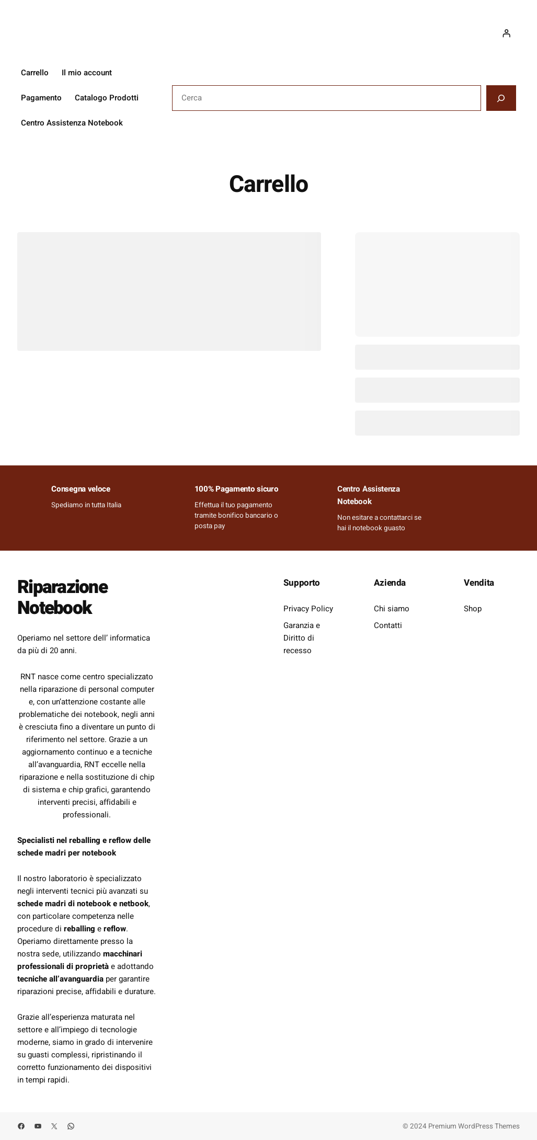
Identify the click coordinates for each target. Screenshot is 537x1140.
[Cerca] (501, 98)
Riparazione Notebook (63, 597)
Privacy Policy (308, 608)
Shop (473, 608)
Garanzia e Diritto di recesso (301, 638)
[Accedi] (506, 33)
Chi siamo (391, 608)
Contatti (388, 625)
